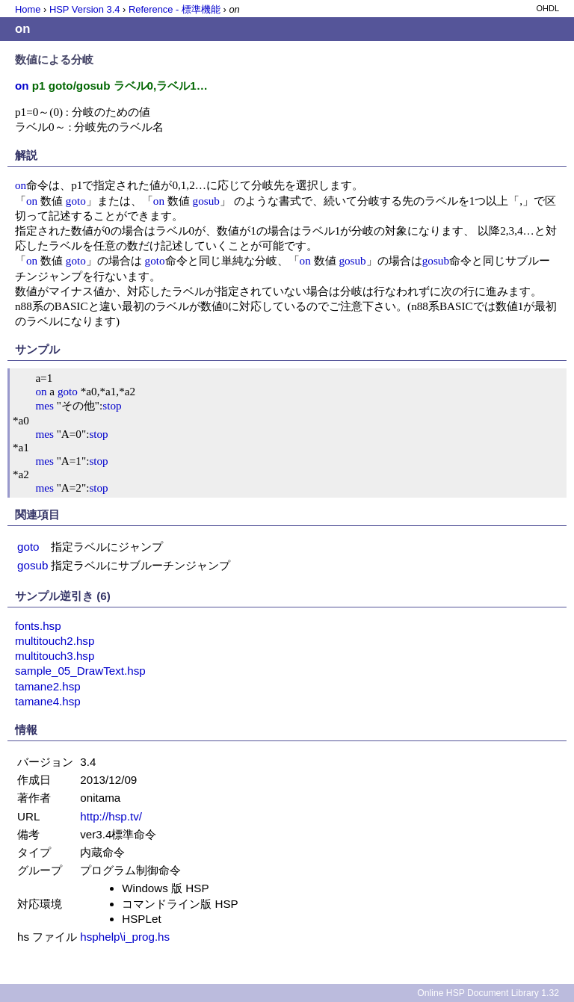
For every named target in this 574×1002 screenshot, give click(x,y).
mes (44, 405)
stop (111, 405)
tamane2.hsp (48, 686)
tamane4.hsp (48, 701)
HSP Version (84, 9)
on (20, 185)
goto (76, 200)
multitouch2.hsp (54, 640)
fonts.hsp (38, 625)
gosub (206, 200)
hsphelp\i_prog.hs (125, 936)
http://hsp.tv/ (111, 816)
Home (27, 9)
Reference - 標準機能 (174, 9)
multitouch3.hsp (54, 655)
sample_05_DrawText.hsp (80, 670)
